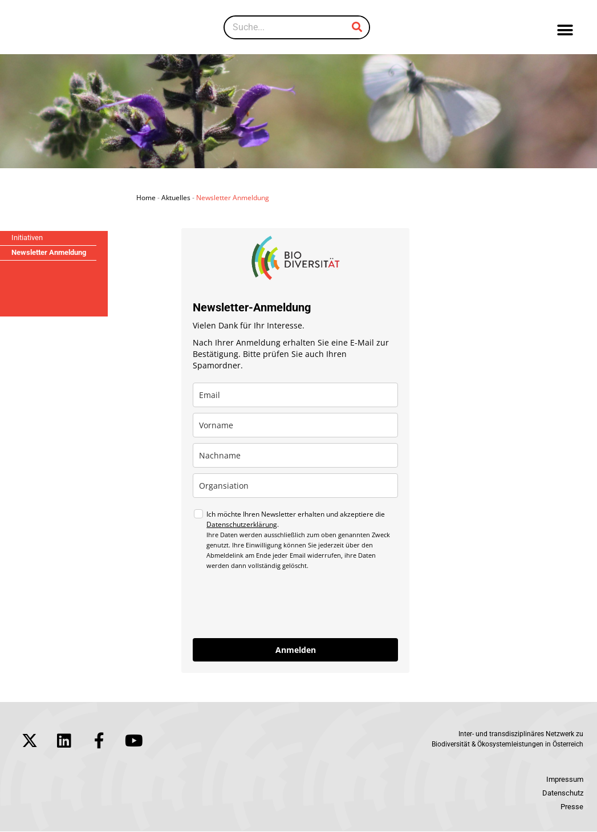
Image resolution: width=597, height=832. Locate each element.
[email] (295, 395)
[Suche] (357, 27)
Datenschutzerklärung (241, 524)
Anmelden (295, 649)
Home (146, 197)
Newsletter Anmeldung (48, 252)
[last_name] (295, 455)
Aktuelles (175, 197)
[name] (295, 425)
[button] (565, 30)
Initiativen (27, 237)
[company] (295, 485)
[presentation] (279, 604)
